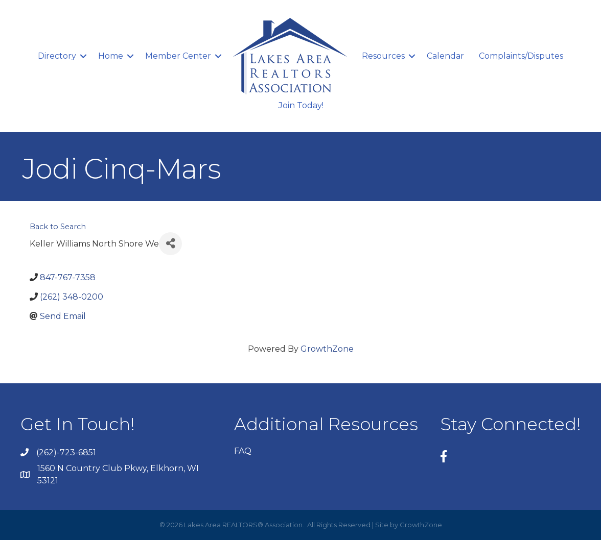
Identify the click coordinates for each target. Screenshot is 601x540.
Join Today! (301, 105)
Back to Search (58, 226)
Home (110, 56)
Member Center (178, 56)
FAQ (242, 451)
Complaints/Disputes (521, 56)
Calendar (445, 56)
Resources (383, 56)
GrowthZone (327, 349)
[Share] (170, 243)
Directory (57, 56)
